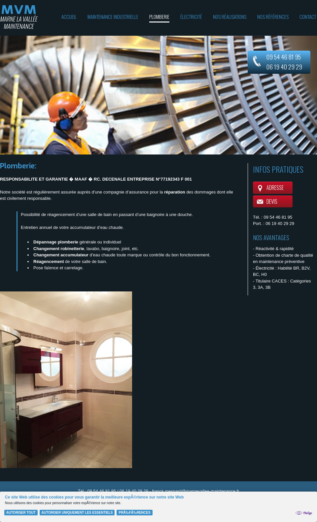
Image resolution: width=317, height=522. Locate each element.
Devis (271, 201)
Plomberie (159, 16)
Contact (307, 16)
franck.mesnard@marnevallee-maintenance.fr (195, 491)
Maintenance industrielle (113, 16)
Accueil (69, 16)
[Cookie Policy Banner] (158, 507)
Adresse (275, 188)
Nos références (273, 16)
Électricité (191, 16)
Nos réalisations (229, 16)
